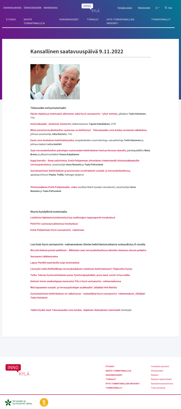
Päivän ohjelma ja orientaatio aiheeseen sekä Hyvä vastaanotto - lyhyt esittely (74, 113)
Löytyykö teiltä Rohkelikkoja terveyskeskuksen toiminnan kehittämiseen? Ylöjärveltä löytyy (81, 268)
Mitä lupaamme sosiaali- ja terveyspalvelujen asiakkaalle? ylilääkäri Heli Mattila (73, 287)
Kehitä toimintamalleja (34, 21)
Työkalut (93, 19)
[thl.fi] (19, 402)
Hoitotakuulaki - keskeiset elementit (50, 123)
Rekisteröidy (144, 7)
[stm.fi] (43, 402)
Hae (170, 7)
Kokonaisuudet (69, 19)
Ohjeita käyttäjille (32, 7)
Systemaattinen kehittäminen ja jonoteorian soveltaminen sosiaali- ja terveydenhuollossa (80, 170)
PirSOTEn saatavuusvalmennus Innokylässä (54, 223)
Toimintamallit (161, 19)
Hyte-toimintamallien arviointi (120, 21)
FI (157, 7)
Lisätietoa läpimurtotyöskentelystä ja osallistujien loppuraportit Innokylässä (72, 217)
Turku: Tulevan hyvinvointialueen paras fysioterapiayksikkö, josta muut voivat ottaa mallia (80, 275)
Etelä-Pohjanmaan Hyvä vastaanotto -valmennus (57, 229)
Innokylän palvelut (12, 7)
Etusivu (11, 19)
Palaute (154, 374)
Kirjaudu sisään (125, 7)
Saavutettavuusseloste (162, 383)
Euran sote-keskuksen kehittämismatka (52, 140)
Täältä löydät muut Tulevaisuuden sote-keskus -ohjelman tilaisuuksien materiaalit (75, 310)
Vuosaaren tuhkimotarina (44, 256)
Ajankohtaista (50, 7)
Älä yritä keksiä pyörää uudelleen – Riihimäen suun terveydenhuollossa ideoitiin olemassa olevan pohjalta (88, 250)
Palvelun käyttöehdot (161, 379)
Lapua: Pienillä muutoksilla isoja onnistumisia (54, 262)
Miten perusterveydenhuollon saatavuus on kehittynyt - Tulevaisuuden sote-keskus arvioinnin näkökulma (88, 130)
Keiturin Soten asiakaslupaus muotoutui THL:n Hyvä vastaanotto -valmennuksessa (75, 281)
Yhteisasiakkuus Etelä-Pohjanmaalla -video (54, 187)
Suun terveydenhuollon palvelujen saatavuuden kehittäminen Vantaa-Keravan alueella (78, 150)
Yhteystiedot (157, 370)
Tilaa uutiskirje (158, 387)
